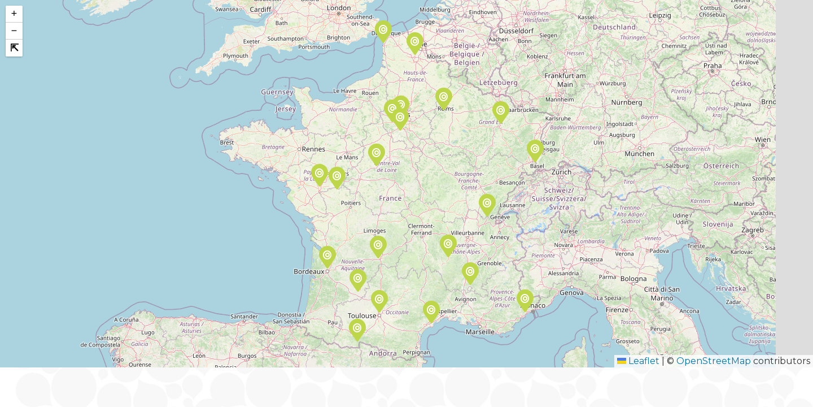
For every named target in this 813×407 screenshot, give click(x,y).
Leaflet (638, 361)
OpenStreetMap (713, 361)
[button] (487, 207)
